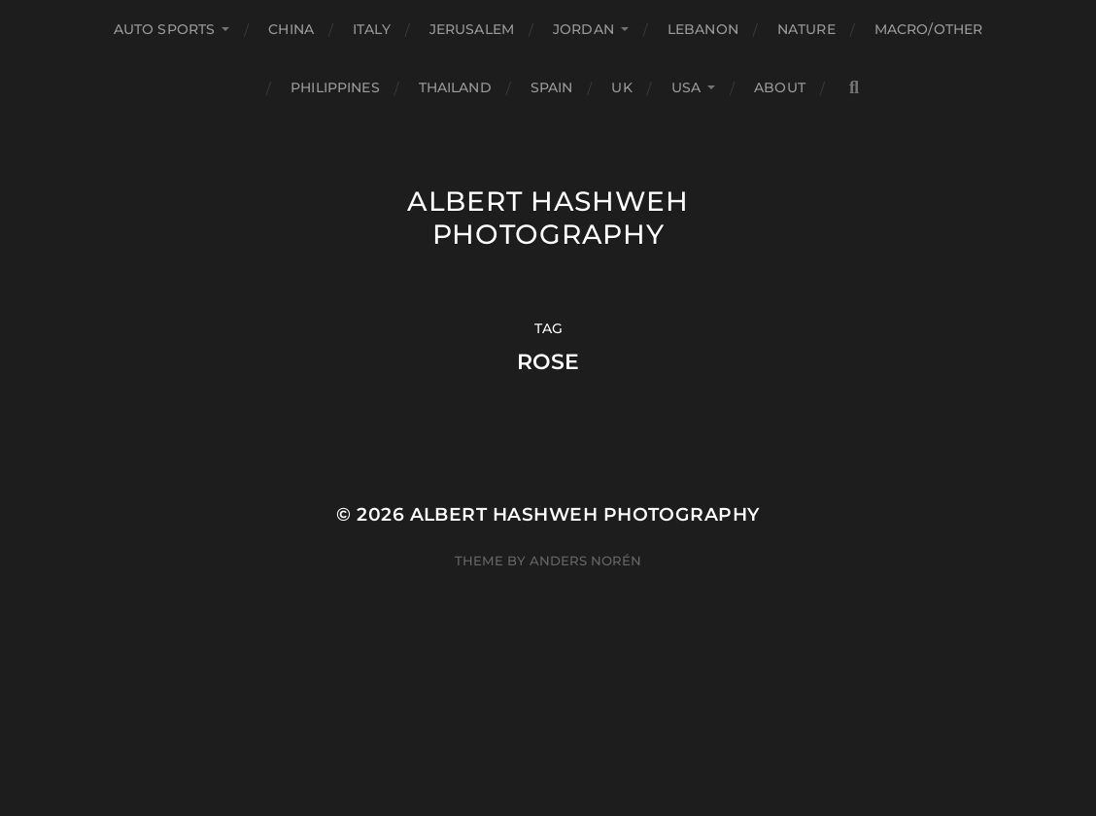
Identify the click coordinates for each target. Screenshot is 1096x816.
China (291, 29)
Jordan (583, 29)
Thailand (455, 87)
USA (686, 87)
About (779, 87)
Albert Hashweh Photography (548, 218)
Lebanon (703, 29)
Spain (552, 87)
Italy (372, 29)
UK (621, 87)
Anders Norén (585, 560)
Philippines (335, 87)
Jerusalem (471, 29)
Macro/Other (928, 29)
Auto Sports (165, 29)
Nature (806, 29)
